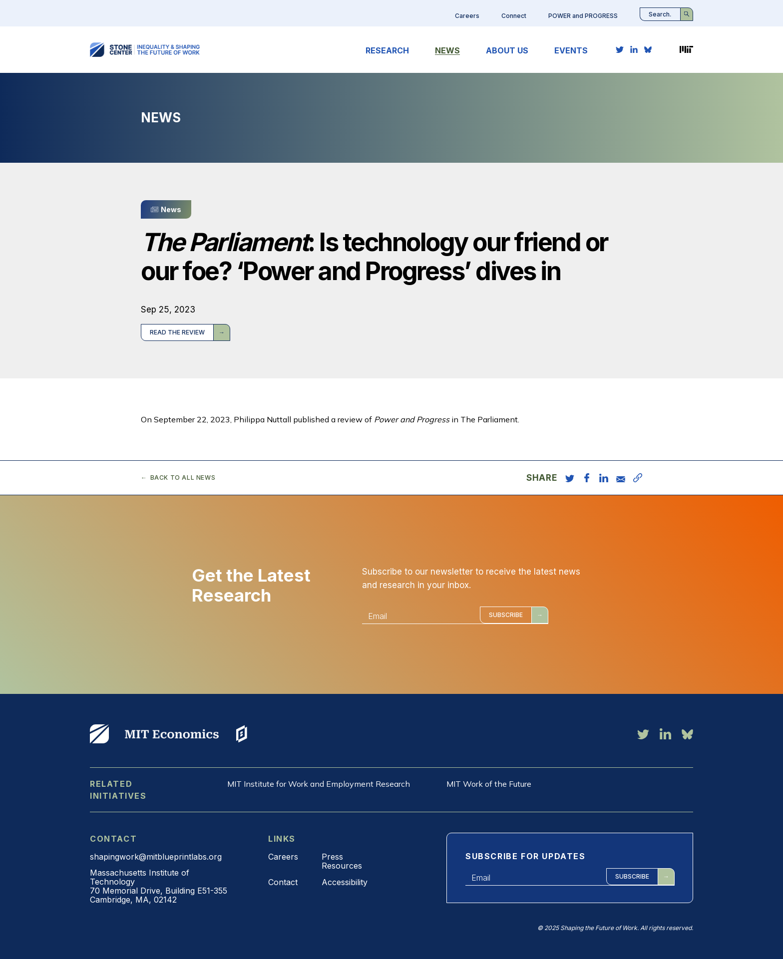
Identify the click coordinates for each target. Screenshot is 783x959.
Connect (513, 15)
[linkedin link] (634, 49)
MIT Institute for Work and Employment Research (318, 784)
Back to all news (183, 477)
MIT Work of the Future (488, 784)
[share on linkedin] (603, 477)
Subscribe (506, 615)
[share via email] (620, 477)
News (447, 50)
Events (571, 50)
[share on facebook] (586, 477)
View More (99, 733)
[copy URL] (637, 477)
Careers (467, 15)
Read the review (177, 332)
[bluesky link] (648, 49)
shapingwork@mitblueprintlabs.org (156, 857)
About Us (507, 50)
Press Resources (342, 861)
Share (541, 478)
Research (387, 50)
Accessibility (345, 882)
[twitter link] (620, 49)
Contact (283, 882)
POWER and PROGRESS (583, 15)
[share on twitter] (569, 477)
